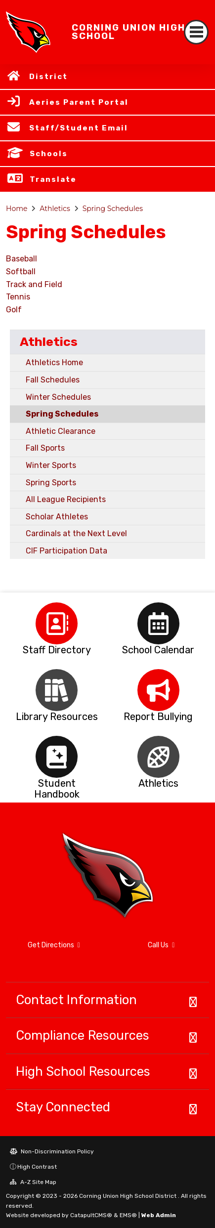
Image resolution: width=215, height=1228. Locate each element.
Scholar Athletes (57, 516)
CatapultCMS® (91, 1215)
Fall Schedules (53, 379)
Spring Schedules (113, 208)
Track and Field (34, 284)
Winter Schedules (58, 397)
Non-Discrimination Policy (52, 1151)
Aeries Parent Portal (79, 102)
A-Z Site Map (33, 1182)
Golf (14, 309)
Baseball (21, 258)
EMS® (128, 1215)
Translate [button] (53, 179)
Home (16, 208)
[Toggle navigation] (196, 32)
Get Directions (54, 945)
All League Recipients (66, 499)
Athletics (55, 208)
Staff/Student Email (78, 128)
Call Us (161, 945)
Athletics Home (54, 362)
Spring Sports (51, 482)
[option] (57, 623)
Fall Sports (45, 448)
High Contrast (37, 1166)
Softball (21, 271)
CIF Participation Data (66, 550)
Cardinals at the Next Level (76, 533)
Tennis (18, 296)
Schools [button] (49, 153)
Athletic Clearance (60, 431)
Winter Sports (51, 465)
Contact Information (76, 999)
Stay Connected (63, 1107)
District (48, 76)
